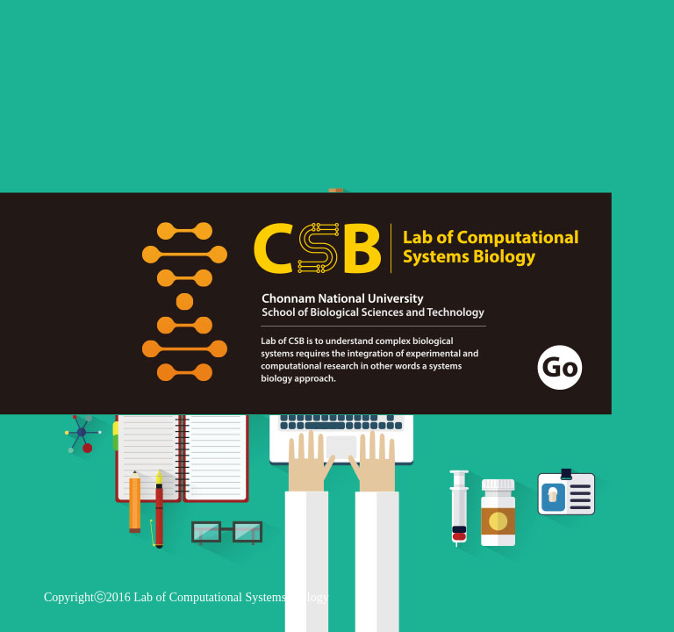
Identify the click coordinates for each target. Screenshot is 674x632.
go (306, 303)
